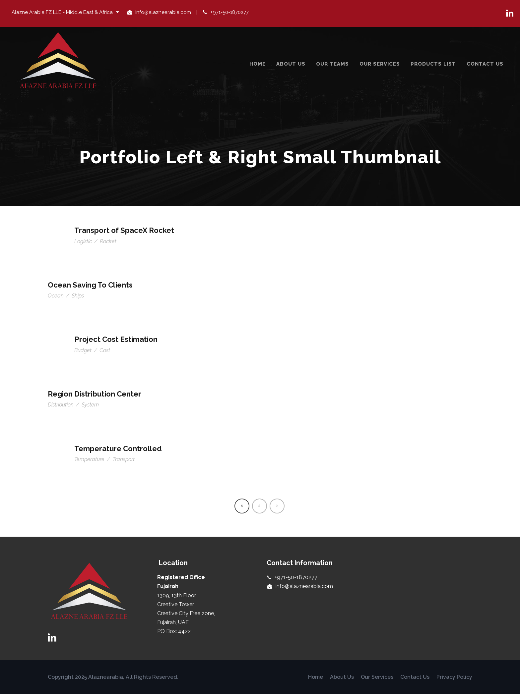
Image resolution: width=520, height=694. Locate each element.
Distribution (61, 404)
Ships (78, 296)
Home (257, 64)
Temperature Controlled (118, 448)
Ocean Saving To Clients (90, 285)
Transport (123, 459)
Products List (433, 64)
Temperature (89, 459)
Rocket (108, 241)
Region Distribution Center (94, 394)
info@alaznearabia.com (163, 12)
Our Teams (332, 64)
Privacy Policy (454, 677)
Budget (83, 350)
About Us (290, 64)
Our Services (379, 64)
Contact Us (485, 64)
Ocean (56, 296)
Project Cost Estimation (116, 339)
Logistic (83, 241)
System (90, 404)
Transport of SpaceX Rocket (124, 230)
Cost (104, 350)
